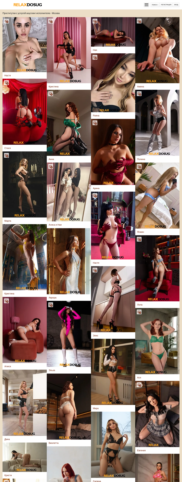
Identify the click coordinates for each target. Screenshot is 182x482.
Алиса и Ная (55, 224)
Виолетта (54, 443)
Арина (96, 188)
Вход (176, 5)
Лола (139, 304)
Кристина (54, 86)
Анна (51, 159)
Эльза (52, 370)
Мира (96, 408)
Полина (141, 159)
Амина (140, 86)
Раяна (96, 115)
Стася (7, 148)
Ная (95, 50)
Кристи (8, 475)
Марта (7, 221)
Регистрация (166, 5)
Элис (95, 335)
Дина (7, 439)
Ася (139, 377)
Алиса (7, 366)
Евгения (141, 450)
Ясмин (140, 232)
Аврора (52, 297)
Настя (7, 75)
